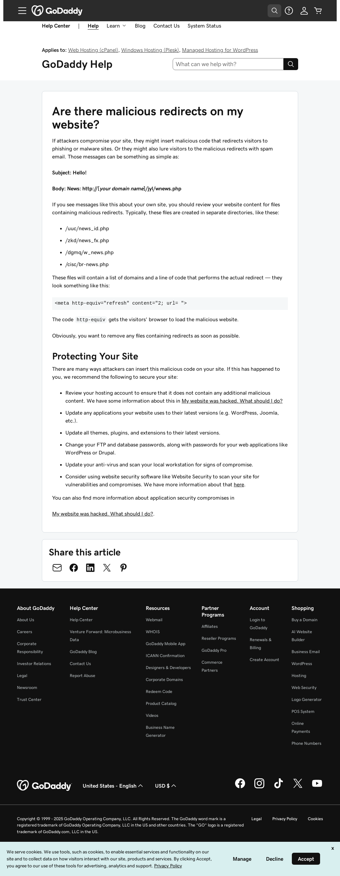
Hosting (299, 675)
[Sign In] (304, 10)
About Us (25, 620)
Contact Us (166, 25)
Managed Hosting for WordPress (220, 49)
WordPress (302, 663)
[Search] (291, 64)
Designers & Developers (168, 667)
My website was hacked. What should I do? (232, 400)
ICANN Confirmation (165, 655)
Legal (22, 675)
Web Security (304, 687)
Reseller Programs (219, 638)
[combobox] (228, 64)
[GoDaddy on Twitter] (298, 787)
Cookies (315, 819)
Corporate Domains (164, 679)
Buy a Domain (304, 620)
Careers (24, 632)
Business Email (306, 651)
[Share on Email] (57, 568)
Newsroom (27, 687)
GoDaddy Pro (214, 650)
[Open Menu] (19, 10)
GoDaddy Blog (83, 651)
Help (93, 25)
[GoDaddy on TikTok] (279, 787)
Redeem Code (159, 691)
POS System (303, 711)
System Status (204, 25)
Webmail (154, 620)
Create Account (264, 659)
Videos (152, 715)
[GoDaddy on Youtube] (317, 787)
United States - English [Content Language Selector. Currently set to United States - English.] (113, 786)
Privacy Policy (284, 819)
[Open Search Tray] (274, 10)
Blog (140, 25)
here (239, 484)
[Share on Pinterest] (123, 568)
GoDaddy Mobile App (165, 643)
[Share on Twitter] (107, 568)
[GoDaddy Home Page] (44, 785)
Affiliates (210, 626)
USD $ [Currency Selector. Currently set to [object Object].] (166, 786)
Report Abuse (82, 675)
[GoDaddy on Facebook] (240, 787)
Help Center (81, 620)
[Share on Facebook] (73, 568)
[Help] (289, 10)
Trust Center (29, 699)
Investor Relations (34, 663)
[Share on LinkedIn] (90, 568)
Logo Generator (307, 699)
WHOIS (153, 632)
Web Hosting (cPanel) (93, 49)
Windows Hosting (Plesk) (150, 49)
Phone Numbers (306, 743)
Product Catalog (161, 703)
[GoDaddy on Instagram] (259, 787)
